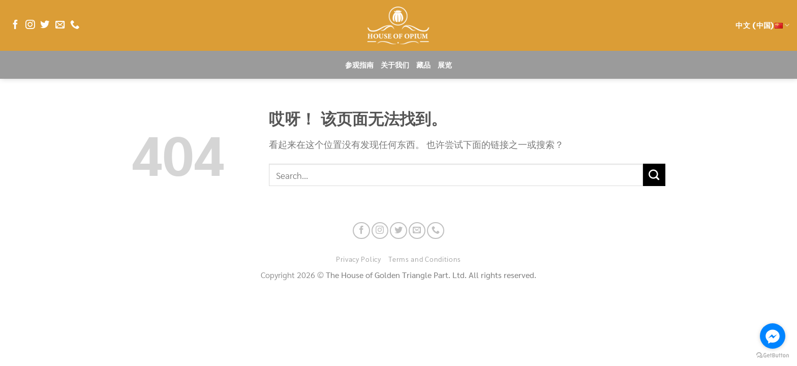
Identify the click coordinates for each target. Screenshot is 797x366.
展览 (445, 65)
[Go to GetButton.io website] (772, 355)
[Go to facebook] (772, 336)
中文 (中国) (762, 25)
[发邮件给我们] (60, 25)
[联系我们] (74, 25)
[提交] (654, 175)
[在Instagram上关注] (30, 25)
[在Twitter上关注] (44, 25)
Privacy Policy (358, 258)
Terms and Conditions (424, 258)
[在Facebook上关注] (15, 25)
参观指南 (359, 65)
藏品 (423, 65)
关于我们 (395, 65)
